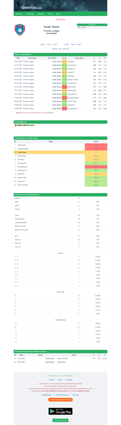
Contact (69, 380)
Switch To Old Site (60, 420)
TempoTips (60, 19)
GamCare (75, 395)
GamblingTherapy (62, 395)
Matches (19, 14)
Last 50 (66, 44)
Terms (60, 380)
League (42, 44)
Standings (30, 14)
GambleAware (47, 395)
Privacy (51, 380)
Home (73, 44)
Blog (58, 14)
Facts (50, 14)
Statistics (41, 14)
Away (55, 44)
